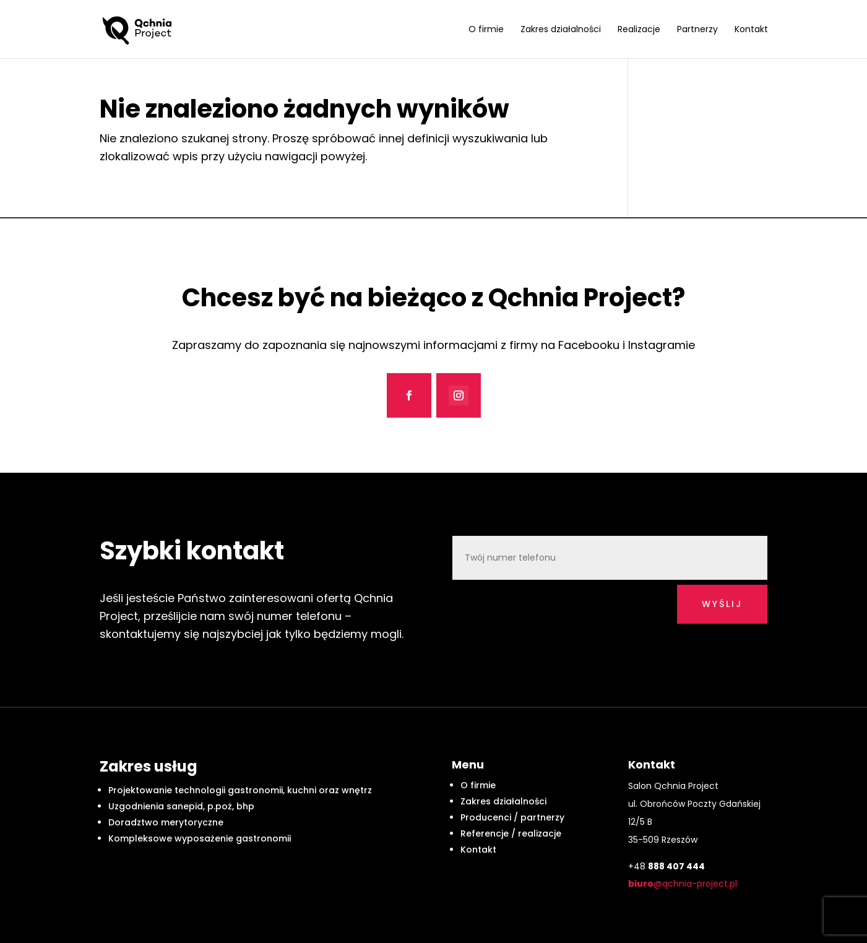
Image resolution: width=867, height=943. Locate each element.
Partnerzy (697, 30)
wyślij (722, 604)
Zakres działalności (560, 30)
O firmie (486, 30)
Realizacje (639, 30)
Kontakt (751, 30)
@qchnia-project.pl (682, 883)
